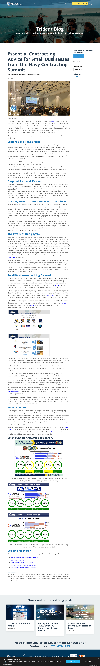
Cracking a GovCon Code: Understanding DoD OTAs (27, 560)
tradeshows (37, 74)
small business (30, 74)
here (52, 121)
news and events (22, 74)
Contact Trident (24, 655)
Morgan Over (12, 574)
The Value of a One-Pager (19, 562)
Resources (60, 4)
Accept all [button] (72, 661)
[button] (33, 664)
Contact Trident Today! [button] (80, 4)
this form (64, 305)
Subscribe (79, 56)
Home (35, 4)
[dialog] (50, 661)
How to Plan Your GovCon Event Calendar (24, 565)
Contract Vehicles (50, 4)
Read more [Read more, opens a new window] (5, 662)
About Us (67, 4)
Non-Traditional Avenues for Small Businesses (26, 570)
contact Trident (13, 432)
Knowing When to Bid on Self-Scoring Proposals (26, 567)
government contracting (13, 74)
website (32, 307)
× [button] (98, 658)
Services (41, 4)
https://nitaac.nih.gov (15, 394)
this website (51, 295)
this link (57, 285)
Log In (91, 4)
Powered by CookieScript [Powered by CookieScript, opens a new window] (93, 665)
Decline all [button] (88, 661)
